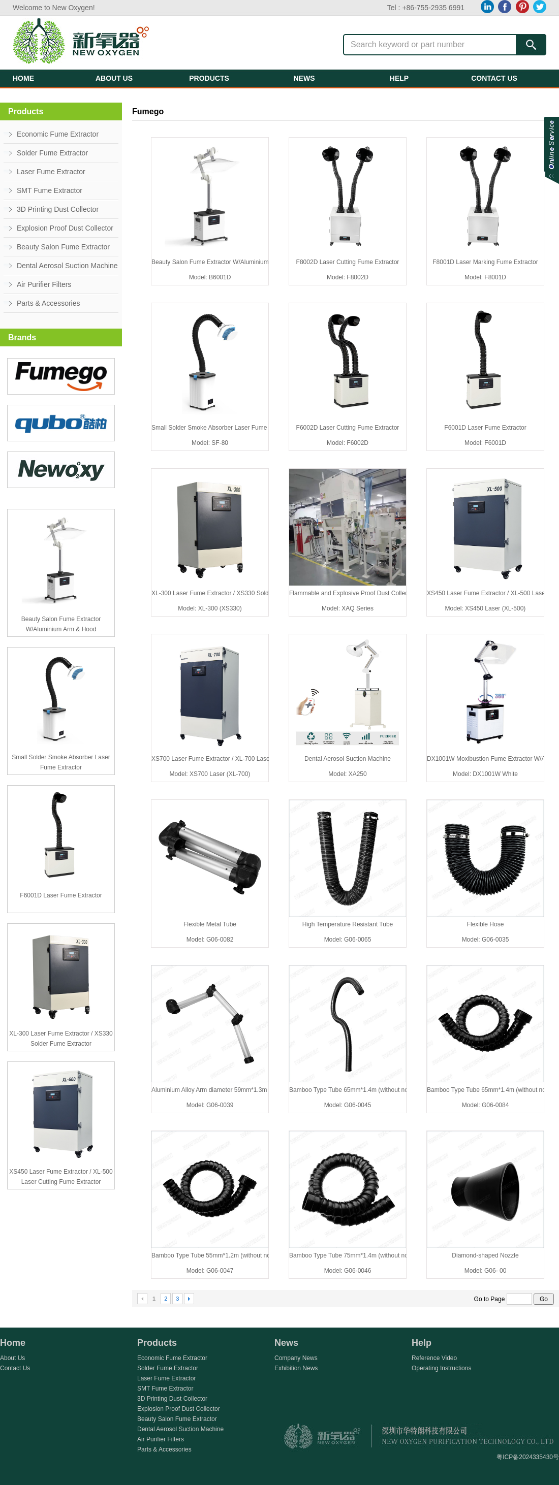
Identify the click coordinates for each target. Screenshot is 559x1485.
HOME (23, 78)
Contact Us (15, 1368)
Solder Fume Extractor (52, 153)
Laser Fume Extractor (51, 172)
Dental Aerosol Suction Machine (67, 266)
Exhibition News (296, 1368)
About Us (12, 1358)
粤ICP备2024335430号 (527, 1457)
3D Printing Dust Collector (58, 209)
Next (189, 1298)
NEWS (304, 78)
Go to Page (504, 1299)
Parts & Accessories (48, 303)
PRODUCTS (209, 78)
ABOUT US (114, 78)
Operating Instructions (441, 1368)
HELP (399, 78)
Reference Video (434, 1358)
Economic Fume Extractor (58, 134)
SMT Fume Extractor (49, 190)
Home (12, 1343)
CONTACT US (494, 78)
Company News (296, 1358)
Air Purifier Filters (44, 284)
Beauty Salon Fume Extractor (63, 247)
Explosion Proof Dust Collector (65, 228)
